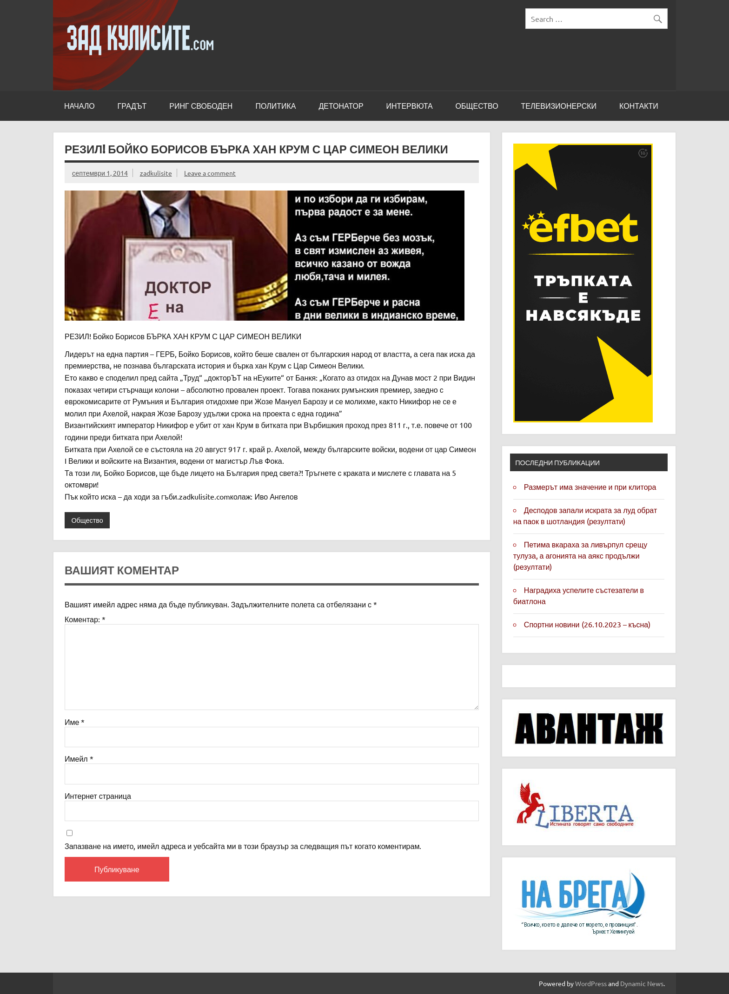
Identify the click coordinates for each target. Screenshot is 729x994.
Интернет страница (98, 795)
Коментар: (85, 619)
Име (75, 721)
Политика (275, 106)
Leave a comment (210, 173)
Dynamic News (641, 983)
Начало (79, 106)
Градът (132, 106)
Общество (477, 106)
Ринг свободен (200, 106)
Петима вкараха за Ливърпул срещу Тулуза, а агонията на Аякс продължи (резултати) (580, 555)
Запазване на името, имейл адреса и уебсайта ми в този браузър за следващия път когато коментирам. (243, 845)
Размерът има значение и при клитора (590, 486)
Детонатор (340, 106)
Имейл (79, 758)
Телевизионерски (559, 106)
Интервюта (409, 106)
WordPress (591, 983)
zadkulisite (156, 173)
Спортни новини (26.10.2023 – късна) (587, 624)
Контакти (638, 106)
